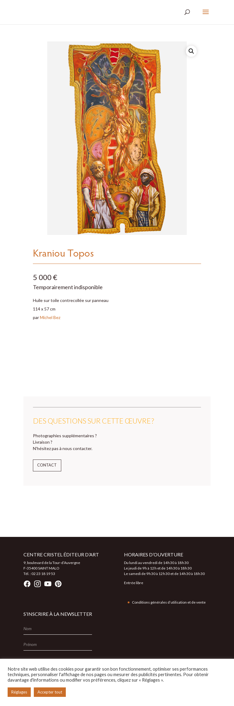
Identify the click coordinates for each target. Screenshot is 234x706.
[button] (191, 51)
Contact (47, 465)
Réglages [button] (19, 692)
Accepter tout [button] (49, 692)
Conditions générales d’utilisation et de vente (169, 602)
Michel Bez (50, 317)
